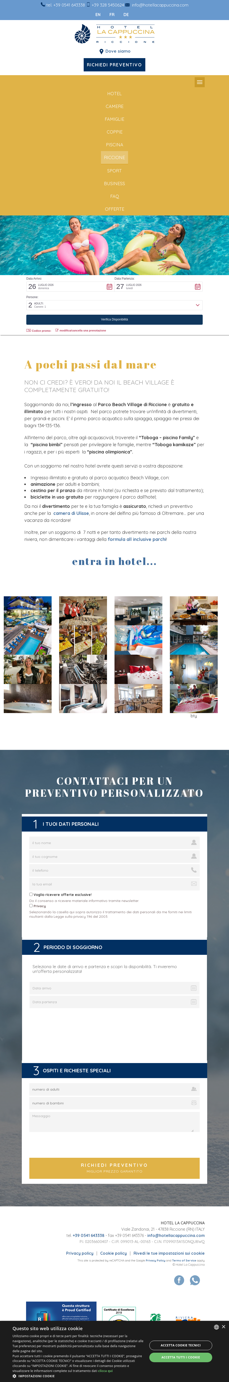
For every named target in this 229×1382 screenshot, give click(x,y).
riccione (114, 157)
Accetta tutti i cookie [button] (180, 1357)
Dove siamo (118, 51)
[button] (70, 287)
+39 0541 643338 (69, 5)
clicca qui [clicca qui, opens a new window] (105, 1371)
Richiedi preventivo (114, 64)
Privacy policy (79, 1253)
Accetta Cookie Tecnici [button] (181, 1345)
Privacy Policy (155, 1260)
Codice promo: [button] (38, 330)
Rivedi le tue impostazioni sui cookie (169, 1253)
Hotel (114, 93)
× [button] (223, 1327)
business (114, 183)
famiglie (114, 119)
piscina (114, 145)
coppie (115, 132)
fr (111, 14)
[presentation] (114, 1145)
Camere (115, 106)
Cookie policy (113, 1253)
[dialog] (114, 1351)
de (125, 14)
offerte (114, 209)
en (97, 14)
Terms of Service (184, 1260)
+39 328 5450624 (108, 5)
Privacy (40, 906)
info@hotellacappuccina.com (160, 5)
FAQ (114, 196)
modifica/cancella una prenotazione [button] (80, 330)
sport (114, 171)
